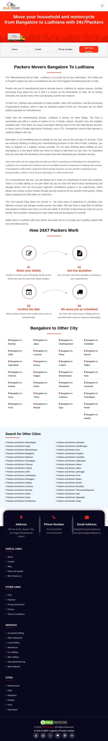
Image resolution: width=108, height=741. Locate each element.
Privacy (9, 609)
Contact (9, 561)
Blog (8, 566)
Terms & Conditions (15, 614)
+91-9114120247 (54, 529)
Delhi (8, 690)
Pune (8, 705)
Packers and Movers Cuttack (18, 468)
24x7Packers (47, 727)
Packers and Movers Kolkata (18, 483)
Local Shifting (12, 643)
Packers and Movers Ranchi (69, 483)
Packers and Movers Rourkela (70, 486)
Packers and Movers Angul (17, 446)
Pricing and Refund (14, 604)
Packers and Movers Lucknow (19, 486)
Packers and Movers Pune (68, 475)
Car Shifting (11, 652)
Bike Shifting (12, 657)
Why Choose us (13, 576)
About (9, 557)
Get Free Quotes (89, 50)
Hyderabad (11, 710)
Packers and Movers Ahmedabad (20, 442)
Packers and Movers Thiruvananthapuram (75, 490)
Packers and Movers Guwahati (70, 457)
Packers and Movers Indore (68, 464)
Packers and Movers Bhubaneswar (21, 450)
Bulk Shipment (12, 666)
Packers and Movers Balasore (19, 457)
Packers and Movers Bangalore (19, 453)
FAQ (8, 595)
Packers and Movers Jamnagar (70, 472)
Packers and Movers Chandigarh (20, 461)
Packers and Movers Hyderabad (71, 461)
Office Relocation (13, 638)
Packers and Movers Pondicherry (20, 501)
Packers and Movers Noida (17, 494)
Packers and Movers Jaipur (68, 468)
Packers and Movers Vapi (68, 494)
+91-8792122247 (54, 533)
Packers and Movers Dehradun (70, 442)
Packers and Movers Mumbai (18, 490)
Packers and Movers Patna (17, 497)
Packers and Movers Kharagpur (19, 479)
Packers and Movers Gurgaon (70, 453)
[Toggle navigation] (102, 5)
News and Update (14, 571)
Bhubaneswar (12, 686)
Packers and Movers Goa (68, 450)
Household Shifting (14, 633)
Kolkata (9, 700)
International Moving (15, 662)
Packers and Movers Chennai (19, 464)
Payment (10, 600)
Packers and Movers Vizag (68, 501)
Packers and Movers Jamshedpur (20, 475)
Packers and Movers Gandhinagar (71, 446)
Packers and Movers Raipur (69, 479)
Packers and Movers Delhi (17, 472)
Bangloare (11, 695)
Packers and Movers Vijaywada (70, 497)
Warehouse (11, 647)
